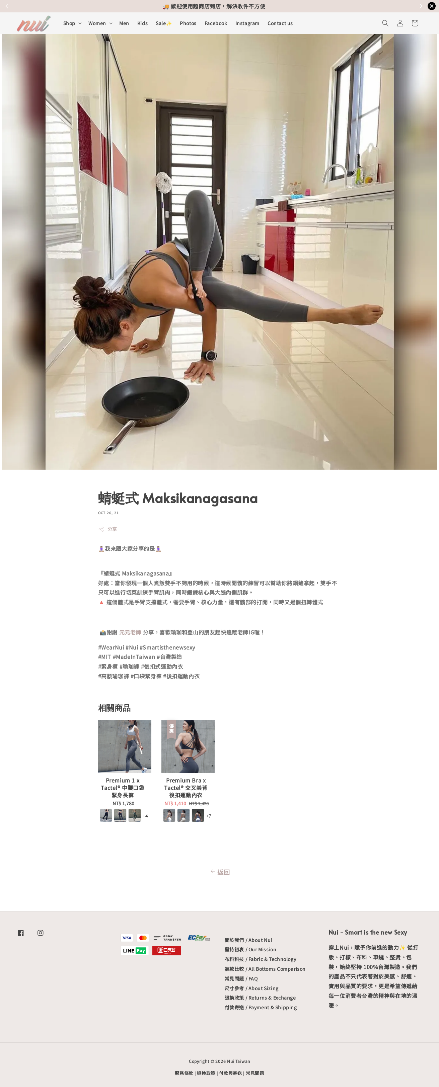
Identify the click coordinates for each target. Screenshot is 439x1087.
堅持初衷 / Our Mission (251, 949)
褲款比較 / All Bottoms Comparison (265, 968)
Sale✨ (164, 23)
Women (97, 23)
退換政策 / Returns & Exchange (260, 997)
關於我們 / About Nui (249, 940)
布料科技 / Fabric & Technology (260, 959)
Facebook (216, 23)
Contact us (280, 23)
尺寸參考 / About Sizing (252, 988)
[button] (385, 23)
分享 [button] (107, 529)
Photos (188, 23)
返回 (219, 872)
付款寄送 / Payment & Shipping (261, 1007)
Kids (142, 23)
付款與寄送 (230, 1073)
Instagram (247, 23)
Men (124, 23)
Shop (69, 23)
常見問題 (255, 1073)
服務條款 (184, 1073)
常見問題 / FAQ (241, 978)
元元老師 (130, 632)
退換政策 (206, 1073)
